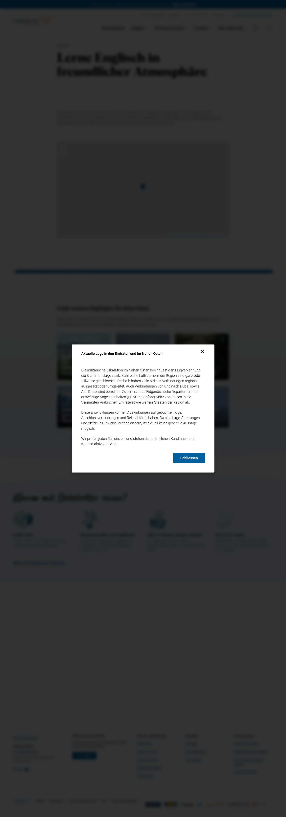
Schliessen (189, 458)
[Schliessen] (202, 351)
